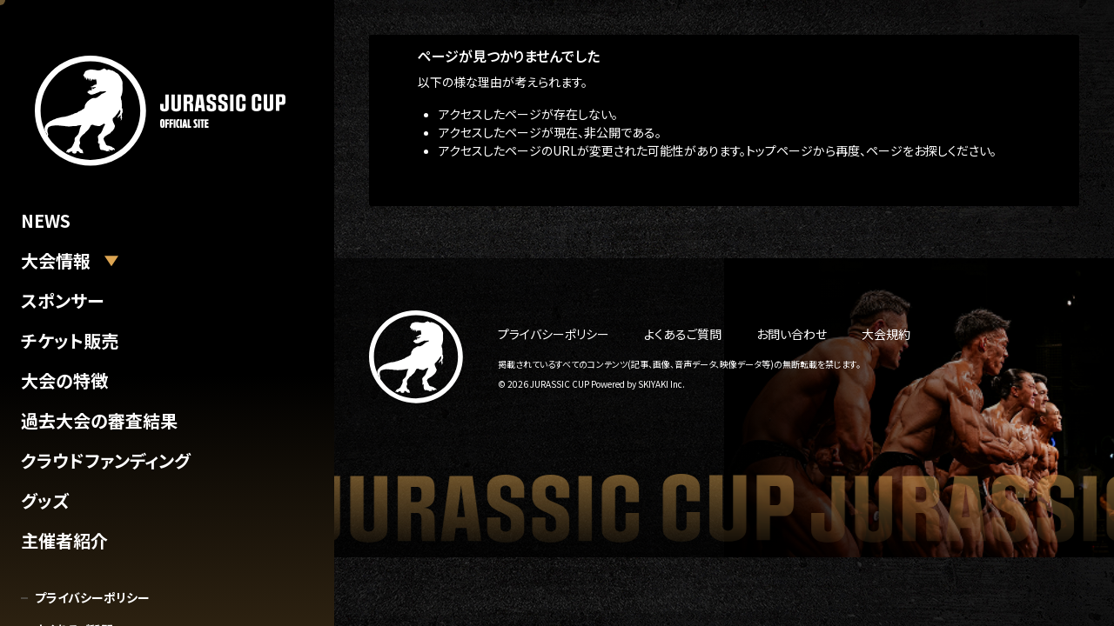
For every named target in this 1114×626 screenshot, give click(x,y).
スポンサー (62, 300)
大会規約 (886, 334)
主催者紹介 (64, 540)
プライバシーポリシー (92, 597)
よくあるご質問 (682, 334)
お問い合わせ (791, 334)
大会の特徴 (64, 380)
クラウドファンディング (106, 460)
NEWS (45, 220)
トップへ (439, 182)
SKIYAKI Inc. (661, 383)
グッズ (45, 500)
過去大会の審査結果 (99, 420)
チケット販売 (69, 340)
